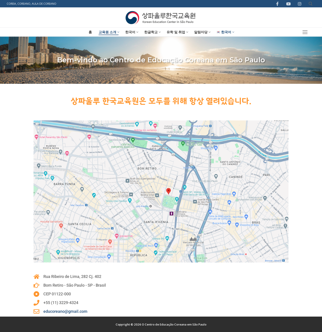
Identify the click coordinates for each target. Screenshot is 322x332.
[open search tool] (311, 4)
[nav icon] (305, 32)
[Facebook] (277, 3)
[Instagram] (299, 3)
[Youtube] (288, 3)
